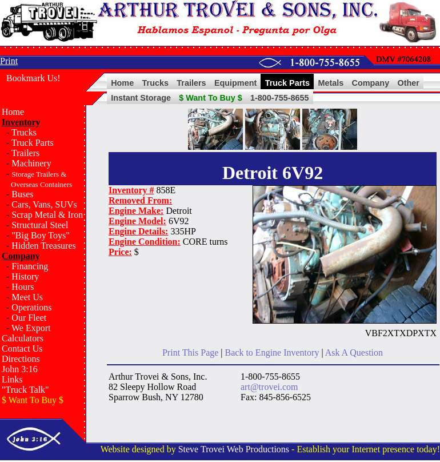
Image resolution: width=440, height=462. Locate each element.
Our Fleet (28, 317)
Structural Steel (39, 225)
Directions (21, 359)
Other (408, 82)
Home (122, 82)
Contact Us (22, 348)
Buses (22, 194)
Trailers (191, 82)
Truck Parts (287, 82)
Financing (29, 266)
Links (12, 379)
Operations (31, 307)
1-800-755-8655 (279, 97)
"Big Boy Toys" (40, 235)
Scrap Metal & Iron (47, 215)
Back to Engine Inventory (272, 352)
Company (371, 82)
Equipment (235, 82)
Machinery (31, 163)
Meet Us (27, 297)
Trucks (155, 82)
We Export (30, 328)
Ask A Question (354, 352)
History (25, 276)
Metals (330, 82)
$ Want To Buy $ (210, 97)
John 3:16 (20, 369)
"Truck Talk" (25, 390)
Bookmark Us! (33, 78)
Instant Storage (141, 97)
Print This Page (190, 352)
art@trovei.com (269, 387)
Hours (22, 287)
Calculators (22, 338)
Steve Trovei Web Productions (233, 449)
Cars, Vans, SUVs (44, 204)
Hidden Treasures (43, 245)
